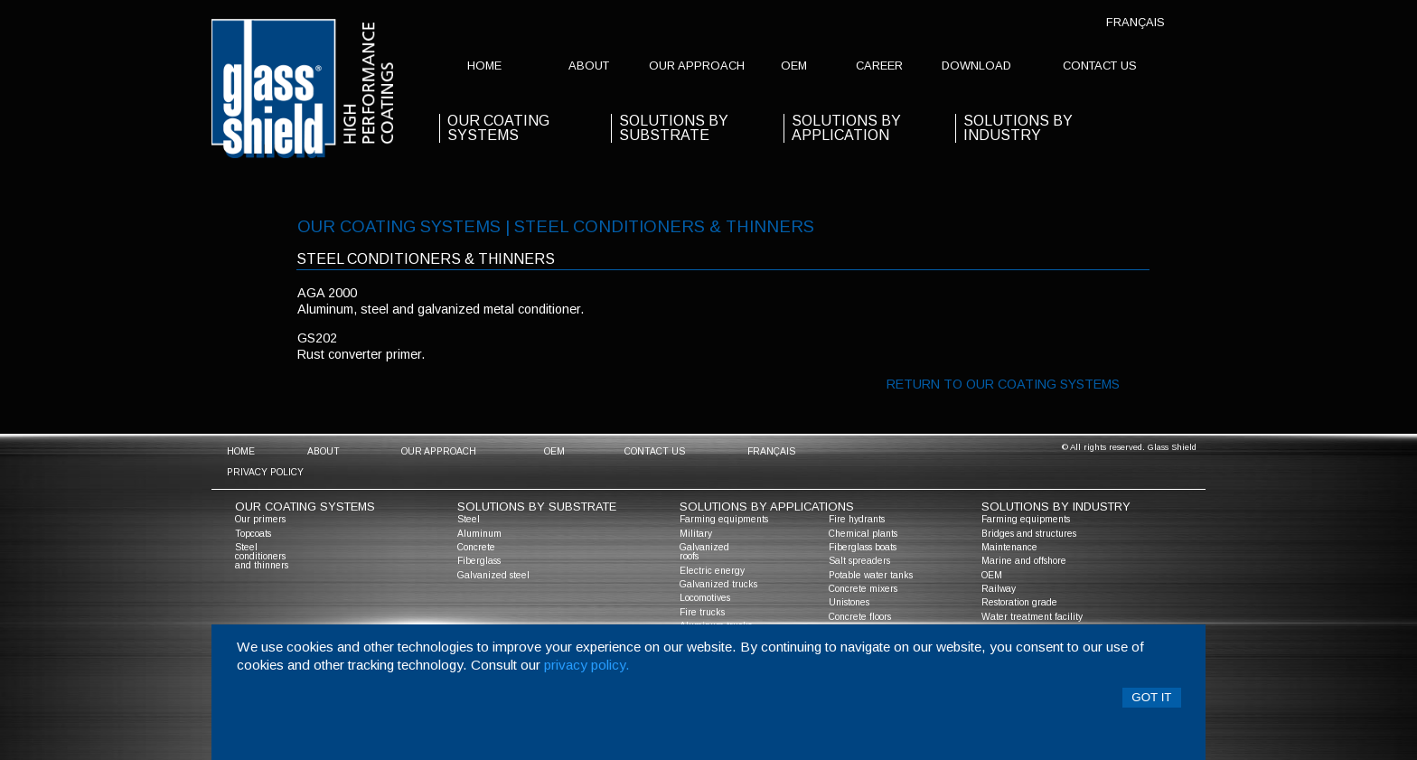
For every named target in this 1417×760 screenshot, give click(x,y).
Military (696, 534)
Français (1135, 22)
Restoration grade (1019, 602)
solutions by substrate (673, 128)
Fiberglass (479, 561)
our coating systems (498, 128)
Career (879, 65)
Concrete (476, 547)
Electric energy (712, 571)
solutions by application (846, 128)
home (484, 65)
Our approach (697, 65)
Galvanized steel (493, 575)
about (588, 65)
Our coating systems (305, 506)
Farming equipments (724, 519)
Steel (468, 519)
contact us (1100, 65)
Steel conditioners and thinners (261, 556)
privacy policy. (587, 664)
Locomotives (705, 598)
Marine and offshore (1023, 561)
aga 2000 (327, 293)
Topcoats (253, 534)
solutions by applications (767, 506)
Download (976, 65)
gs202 (317, 338)
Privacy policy (265, 472)
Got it (1151, 697)
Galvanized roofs (704, 551)
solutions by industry (1056, 506)
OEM (794, 65)
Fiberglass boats (862, 547)
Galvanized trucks (718, 584)
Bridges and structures (1028, 534)
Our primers (260, 519)
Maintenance (1009, 547)
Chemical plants (863, 534)
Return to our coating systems (1003, 384)
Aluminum (479, 534)
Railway (998, 589)
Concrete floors (860, 617)
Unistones (849, 602)
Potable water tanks (871, 575)
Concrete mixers (863, 589)
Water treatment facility (1032, 617)
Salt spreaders (859, 561)
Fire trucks (702, 612)
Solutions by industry (1018, 128)
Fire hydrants (857, 519)
